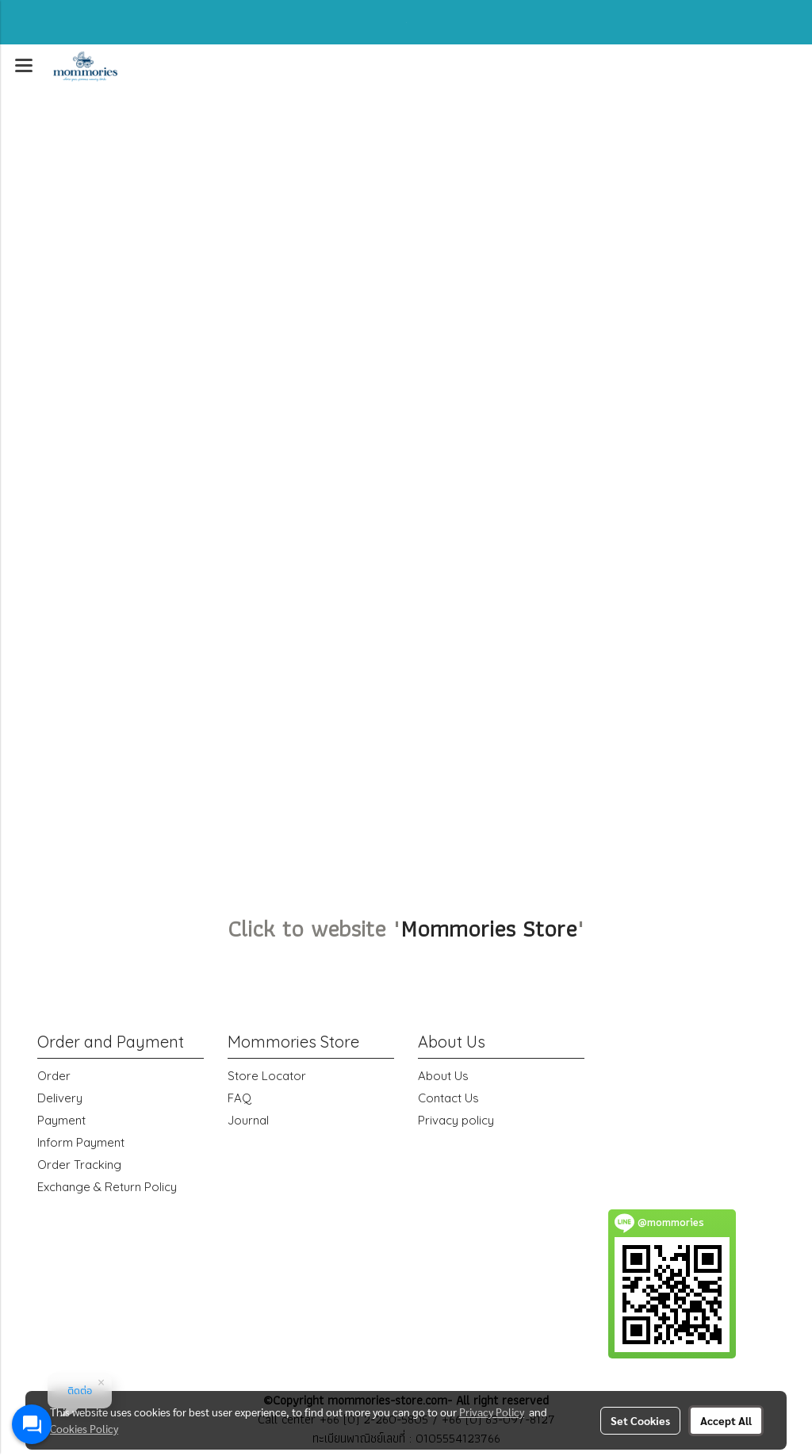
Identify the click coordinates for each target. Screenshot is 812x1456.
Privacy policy (456, 1120)
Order (54, 1075)
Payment (61, 1120)
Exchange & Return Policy (107, 1186)
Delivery (59, 1097)
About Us (443, 1075)
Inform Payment (80, 1142)
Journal (248, 1120)
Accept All (726, 1420)
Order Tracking (79, 1164)
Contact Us (448, 1097)
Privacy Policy (491, 1411)
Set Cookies (640, 1420)
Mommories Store (488, 928)
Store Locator (267, 1075)
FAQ (239, 1097)
